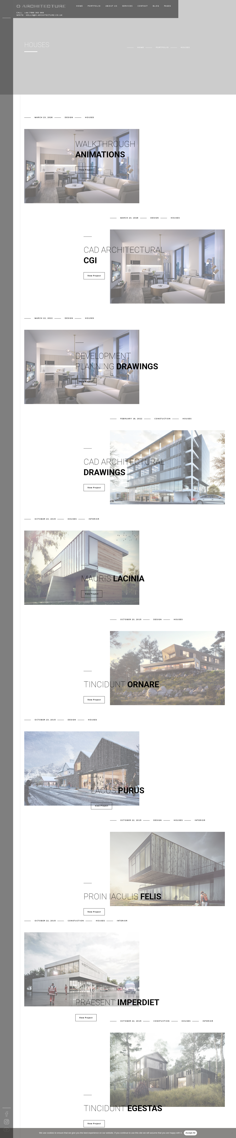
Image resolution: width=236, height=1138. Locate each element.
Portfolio (94, 6)
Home (79, 6)
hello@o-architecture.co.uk (44, 15)
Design (69, 117)
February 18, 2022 (131, 419)
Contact (143, 6)
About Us (111, 6)
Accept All (190, 1133)
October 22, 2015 (130, 820)
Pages (167, 6)
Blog (156, 6)
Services (127, 6)
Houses (89, 117)
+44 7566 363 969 (34, 13)
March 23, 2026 (44, 117)
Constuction (162, 419)
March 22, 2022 (44, 318)
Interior (94, 519)
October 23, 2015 (45, 519)
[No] (232, 1133)
